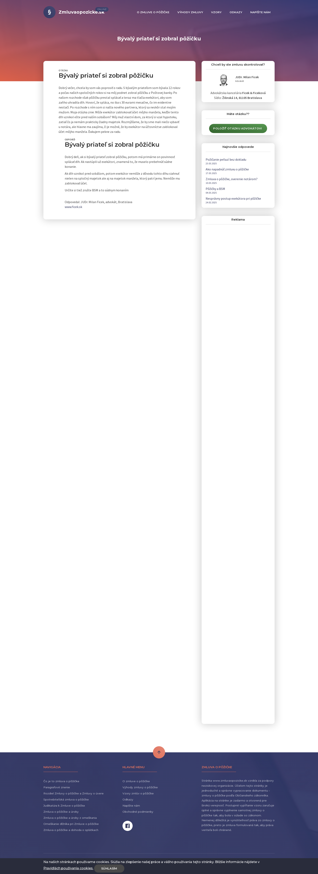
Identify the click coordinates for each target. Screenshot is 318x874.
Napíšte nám (131, 805)
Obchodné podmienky (137, 811)
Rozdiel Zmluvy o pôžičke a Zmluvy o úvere (73, 793)
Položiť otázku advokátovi (237, 128)
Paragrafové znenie (56, 787)
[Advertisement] (236, 290)
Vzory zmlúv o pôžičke (138, 793)
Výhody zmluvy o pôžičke (140, 787)
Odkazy (127, 799)
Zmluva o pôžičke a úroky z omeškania (70, 817)
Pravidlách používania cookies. (68, 868)
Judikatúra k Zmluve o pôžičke (64, 805)
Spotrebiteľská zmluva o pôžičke (66, 799)
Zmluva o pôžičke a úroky (61, 811)
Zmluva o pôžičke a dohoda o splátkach (70, 830)
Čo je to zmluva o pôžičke (61, 781)
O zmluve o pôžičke (136, 781)
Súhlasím (109, 868)
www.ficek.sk (73, 207)
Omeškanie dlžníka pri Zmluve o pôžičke (71, 823)
